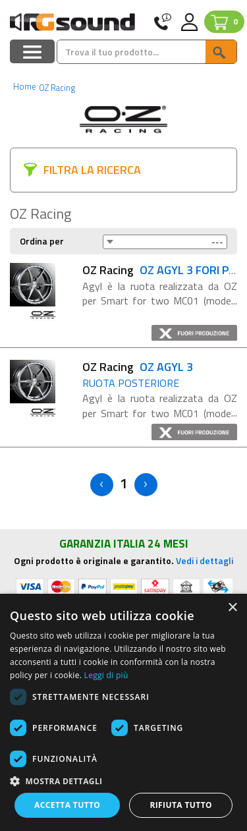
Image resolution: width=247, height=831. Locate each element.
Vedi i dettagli (204, 560)
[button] (123, 780)
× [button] (232, 608)
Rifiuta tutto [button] (181, 805)
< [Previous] (101, 484)
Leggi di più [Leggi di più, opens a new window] (106, 675)
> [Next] (145, 484)
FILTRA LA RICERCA (92, 170)
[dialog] (123, 712)
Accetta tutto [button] (67, 805)
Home (24, 86)
